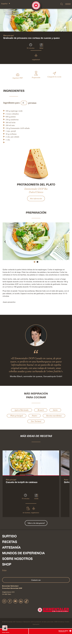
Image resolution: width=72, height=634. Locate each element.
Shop (6, 564)
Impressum (19, 622)
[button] (5, 241)
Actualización (44, 103)
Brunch (41, 410)
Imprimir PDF (18, 78)
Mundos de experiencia (23, 553)
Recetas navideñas (54, 415)
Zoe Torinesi (36, 421)
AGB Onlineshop (59, 622)
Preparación (36, 77)
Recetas (9, 542)
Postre (34, 415)
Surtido (9, 536)
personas (32, 103)
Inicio (55, 410)
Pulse (4, 570)
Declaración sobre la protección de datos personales (38, 622)
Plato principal (8, 35)
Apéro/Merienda (21, 410)
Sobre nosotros (17, 559)
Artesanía (11, 547)
